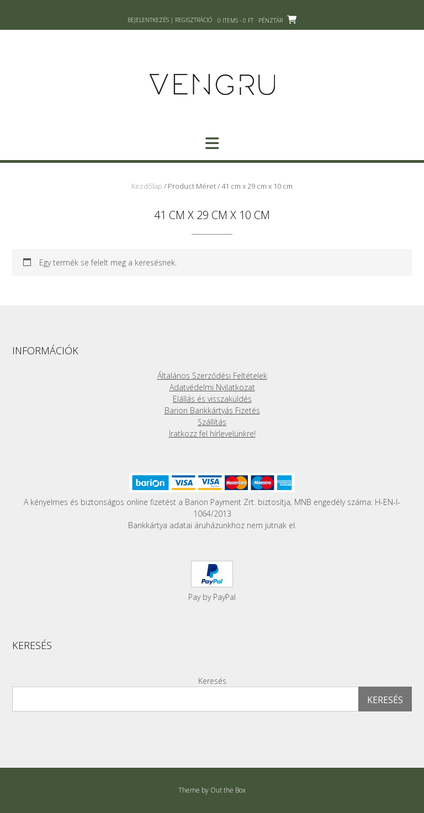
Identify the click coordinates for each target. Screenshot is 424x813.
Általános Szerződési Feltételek (212, 375)
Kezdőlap (146, 186)
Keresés (212, 681)
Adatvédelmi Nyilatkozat (212, 387)
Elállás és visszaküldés (212, 399)
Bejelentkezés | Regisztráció (170, 20)
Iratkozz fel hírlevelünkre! (212, 433)
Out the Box (228, 790)
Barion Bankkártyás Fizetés (212, 410)
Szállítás (212, 422)
